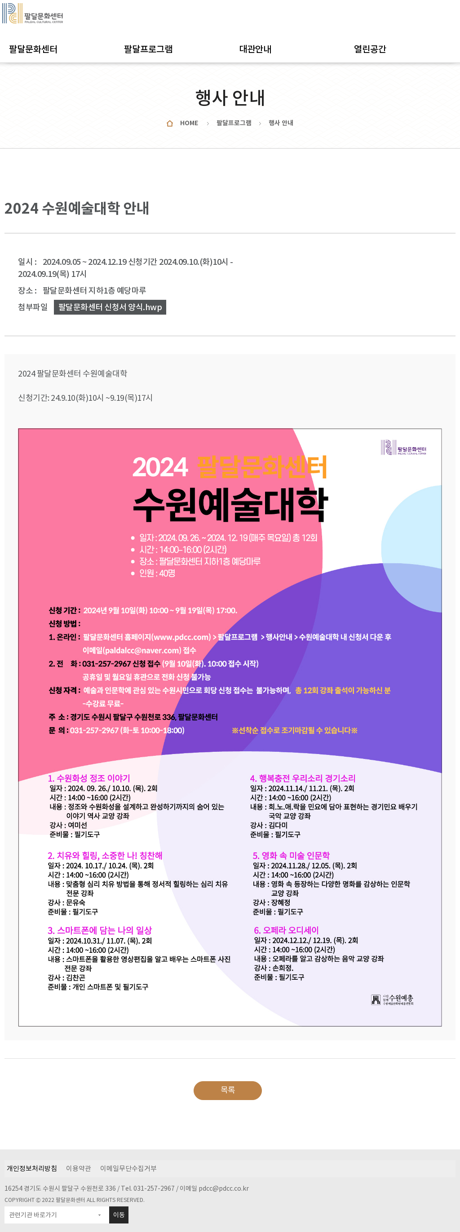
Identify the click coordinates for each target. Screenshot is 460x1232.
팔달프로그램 (148, 49)
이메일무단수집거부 (128, 1168)
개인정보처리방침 (32, 1168)
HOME (189, 123)
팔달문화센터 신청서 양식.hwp (110, 307)
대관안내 (255, 49)
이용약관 (78, 1168)
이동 (119, 1215)
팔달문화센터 (33, 49)
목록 (228, 1090)
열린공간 (370, 49)
